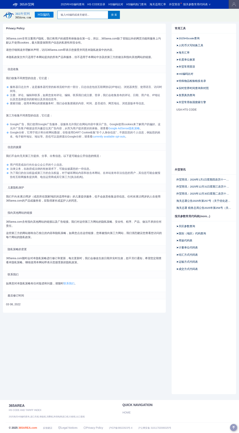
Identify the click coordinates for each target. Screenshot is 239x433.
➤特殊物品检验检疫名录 (191, 80)
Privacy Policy (93, 427)
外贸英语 (174, 4)
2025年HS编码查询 (72, 4)
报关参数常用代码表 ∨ (197, 4)
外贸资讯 (180, 169)
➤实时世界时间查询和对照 (192, 88)
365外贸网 (23, 4)
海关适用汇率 (158, 4)
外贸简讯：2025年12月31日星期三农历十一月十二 (203, 186)
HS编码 (44, 15)
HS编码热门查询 (136, 4)
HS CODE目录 (96, 4)
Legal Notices (68, 427)
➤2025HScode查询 (188, 38)
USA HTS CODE (186, 109)
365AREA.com (27, 427)
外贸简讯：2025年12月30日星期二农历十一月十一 (203, 193)
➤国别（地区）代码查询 (191, 233)
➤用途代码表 (184, 240)
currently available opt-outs (109, 136)
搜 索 (114, 14)
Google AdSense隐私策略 (124, 128)
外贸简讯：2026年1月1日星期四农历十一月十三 (203, 179)
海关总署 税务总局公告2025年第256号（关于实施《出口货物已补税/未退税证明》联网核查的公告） (203, 207)
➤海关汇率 (183, 52)
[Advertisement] (201, 139)
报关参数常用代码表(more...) (192, 216)
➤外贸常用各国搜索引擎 (191, 102)
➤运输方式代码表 (187, 261)
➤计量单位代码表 (187, 247)
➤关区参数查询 (185, 226)
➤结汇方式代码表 (187, 254)
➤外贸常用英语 (185, 66)
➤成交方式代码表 (187, 269)
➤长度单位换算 (185, 59)
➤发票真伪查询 (185, 95)
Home (126, 412)
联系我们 (68, 283)
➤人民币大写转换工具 (189, 45)
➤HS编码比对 (184, 73)
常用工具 (180, 28)
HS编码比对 (115, 4)
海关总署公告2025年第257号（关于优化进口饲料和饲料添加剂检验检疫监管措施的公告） (203, 200)
